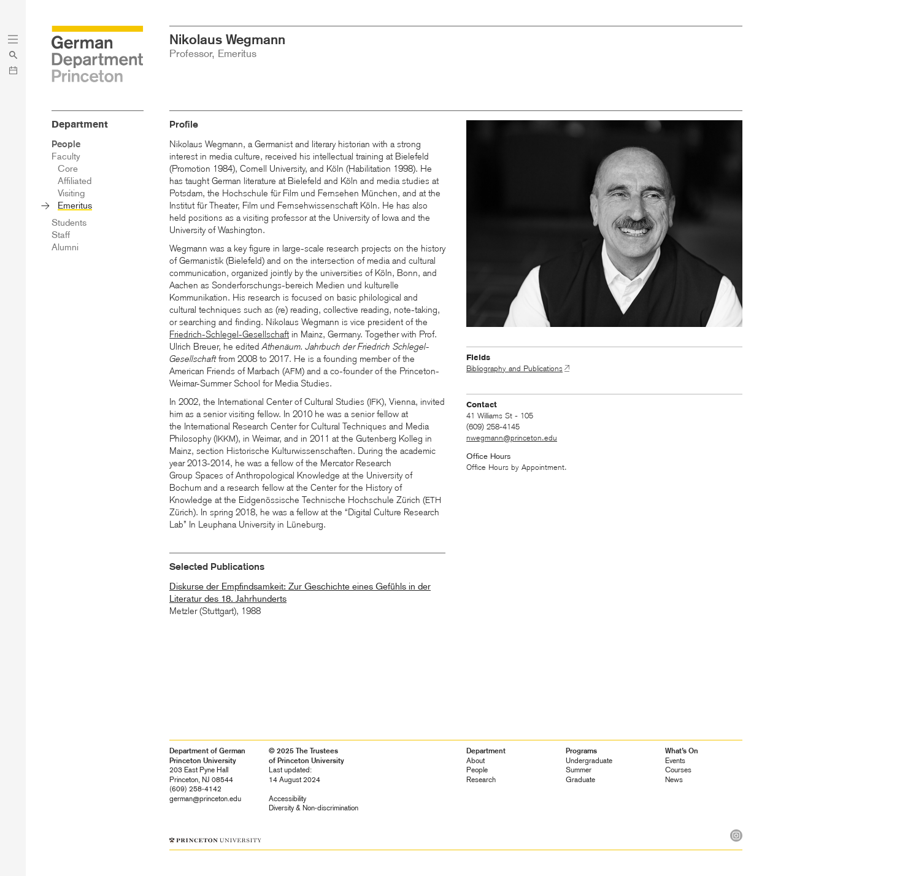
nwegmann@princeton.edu (511, 437)
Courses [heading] (678, 770)
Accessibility (287, 798)
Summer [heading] (578, 770)
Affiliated (74, 180)
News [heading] (674, 779)
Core (68, 168)
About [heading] (475, 760)
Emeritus (75, 205)
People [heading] (477, 770)
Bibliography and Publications (514, 368)
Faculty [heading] (66, 156)
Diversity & (313, 808)
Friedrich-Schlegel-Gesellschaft (229, 334)
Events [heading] (675, 760)
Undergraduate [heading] (589, 760)
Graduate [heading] (580, 779)
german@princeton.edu (205, 798)
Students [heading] (69, 222)
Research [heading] (481, 779)
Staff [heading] (61, 234)
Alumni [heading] (65, 247)
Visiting (71, 193)
